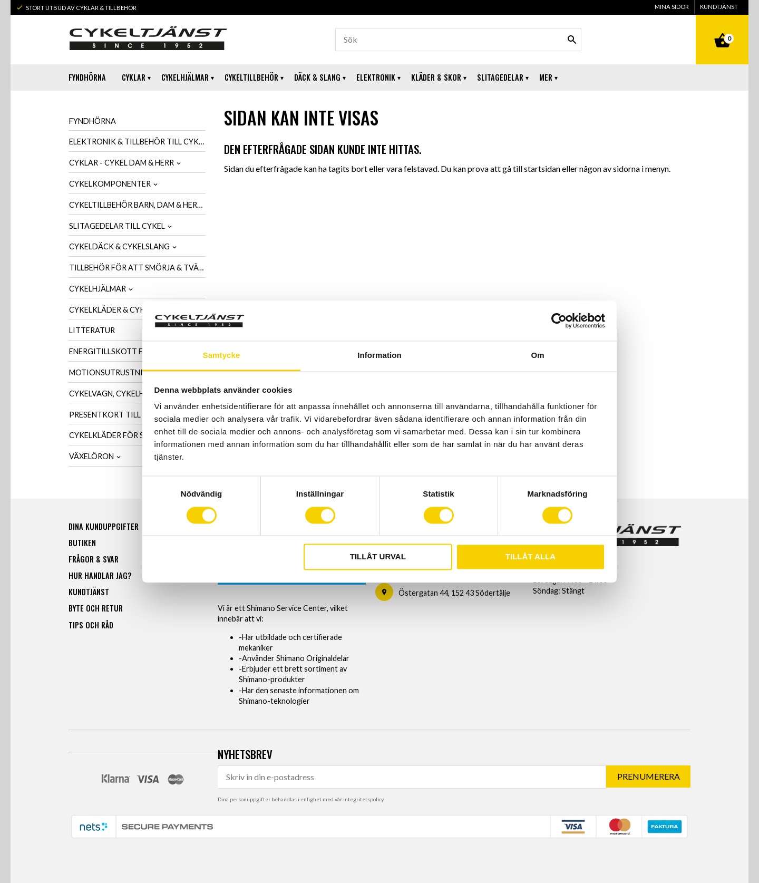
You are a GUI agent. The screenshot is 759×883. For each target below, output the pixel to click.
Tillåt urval (378, 556)
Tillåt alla (530, 556)
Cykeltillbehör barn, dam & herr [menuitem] (135, 204)
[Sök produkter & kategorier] (458, 39)
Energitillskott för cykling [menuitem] (128, 351)
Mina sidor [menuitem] (672, 6)
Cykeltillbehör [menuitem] (251, 77)
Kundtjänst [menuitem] (719, 6)
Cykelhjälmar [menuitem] (185, 77)
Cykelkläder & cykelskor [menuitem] (121, 309)
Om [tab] (537, 355)
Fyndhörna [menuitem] (87, 77)
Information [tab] (379, 355)
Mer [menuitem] (545, 77)
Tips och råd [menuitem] (91, 624)
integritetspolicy (363, 798)
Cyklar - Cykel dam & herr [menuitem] (121, 162)
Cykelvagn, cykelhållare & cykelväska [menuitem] (137, 393)
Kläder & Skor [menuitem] (436, 77)
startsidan (542, 168)
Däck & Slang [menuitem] (317, 77)
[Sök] (572, 39)
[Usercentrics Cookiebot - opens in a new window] (559, 320)
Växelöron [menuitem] (91, 456)
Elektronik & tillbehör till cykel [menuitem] (137, 141)
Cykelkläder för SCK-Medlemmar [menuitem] (137, 435)
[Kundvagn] (722, 28)
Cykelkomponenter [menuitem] (110, 183)
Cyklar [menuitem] (133, 77)
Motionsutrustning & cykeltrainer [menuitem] (137, 372)
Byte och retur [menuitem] (96, 607)
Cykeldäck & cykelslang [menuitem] (119, 246)
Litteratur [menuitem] (92, 330)
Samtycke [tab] (221, 355)
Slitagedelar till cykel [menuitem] (117, 225)
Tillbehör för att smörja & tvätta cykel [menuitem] (137, 267)
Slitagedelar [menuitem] (500, 77)
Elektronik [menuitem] (375, 77)
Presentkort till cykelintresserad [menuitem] (137, 414)
